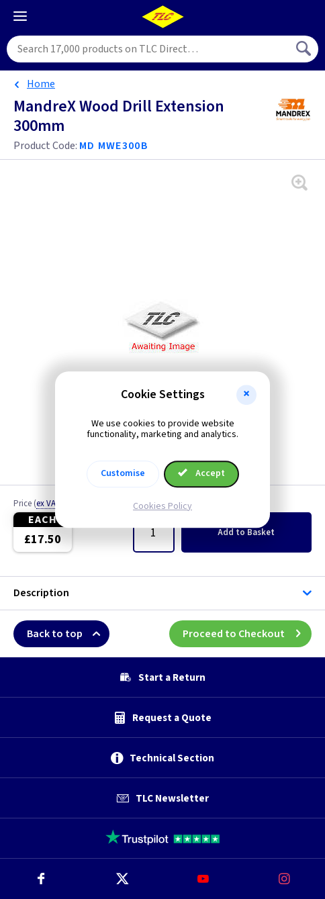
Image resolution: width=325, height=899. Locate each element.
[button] (246, 395)
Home (41, 84)
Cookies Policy (162, 506)
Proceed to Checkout (247, 633)
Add (246, 532)
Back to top (68, 633)
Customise (123, 473)
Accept (201, 473)
